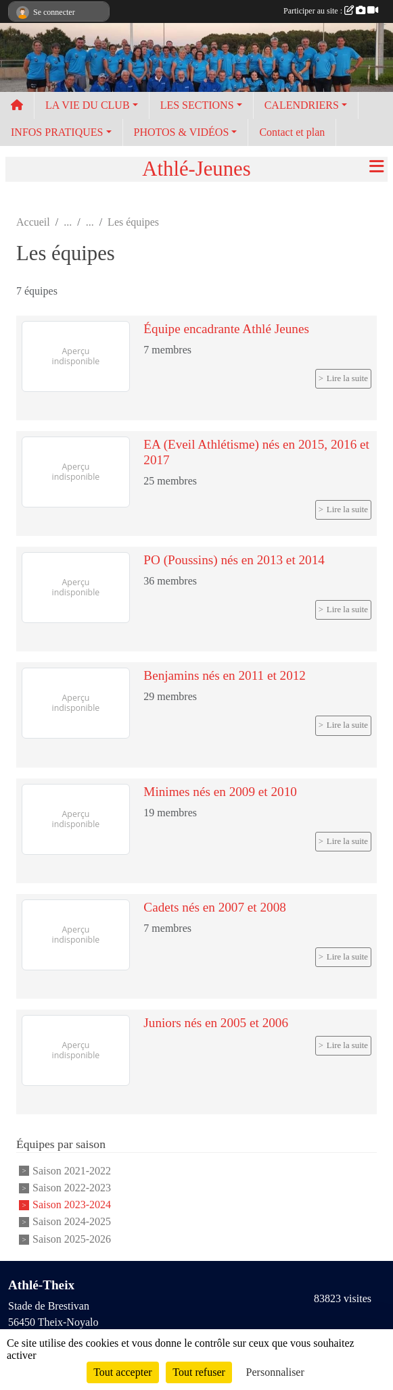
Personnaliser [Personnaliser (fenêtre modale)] (275, 1372)
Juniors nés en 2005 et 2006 (215, 1023)
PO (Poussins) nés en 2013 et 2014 (234, 560)
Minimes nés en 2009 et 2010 (220, 792)
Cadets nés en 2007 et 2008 (214, 907)
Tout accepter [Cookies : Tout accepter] (122, 1372)
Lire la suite (347, 378)
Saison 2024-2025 (71, 1222)
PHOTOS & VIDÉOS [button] (181, 132)
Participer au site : (330, 11)
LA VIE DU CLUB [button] (87, 105)
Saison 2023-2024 (71, 1204)
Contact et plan (292, 132)
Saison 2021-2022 (71, 1170)
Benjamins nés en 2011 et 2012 (224, 675)
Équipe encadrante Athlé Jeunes (226, 329)
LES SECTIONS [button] (197, 105)
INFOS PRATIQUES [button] (57, 132)
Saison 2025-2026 (71, 1239)
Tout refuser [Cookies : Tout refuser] (198, 1372)
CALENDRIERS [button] (301, 105)
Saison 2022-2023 (71, 1187)
